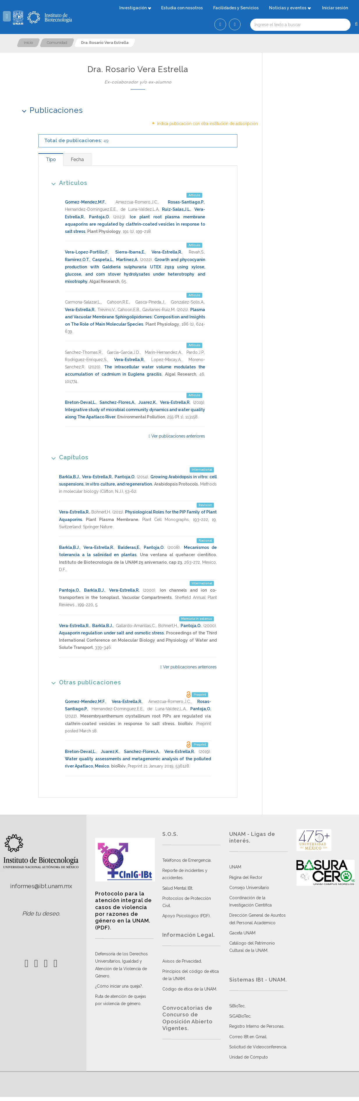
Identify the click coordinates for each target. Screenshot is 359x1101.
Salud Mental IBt (177, 888)
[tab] (50, 159)
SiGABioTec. (240, 1016)
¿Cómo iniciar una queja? (118, 986)
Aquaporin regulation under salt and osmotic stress (111, 633)
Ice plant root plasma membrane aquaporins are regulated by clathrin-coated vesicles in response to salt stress (135, 224)
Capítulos (67, 457)
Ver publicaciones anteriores (177, 436)
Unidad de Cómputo (248, 1057)
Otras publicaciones (84, 682)
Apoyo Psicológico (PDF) (186, 915)
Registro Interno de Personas (256, 1026)
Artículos (67, 182)
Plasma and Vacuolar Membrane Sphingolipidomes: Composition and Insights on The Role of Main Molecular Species (135, 316)
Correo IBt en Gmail (247, 1036)
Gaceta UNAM (242, 933)
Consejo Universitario (249, 887)
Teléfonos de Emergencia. (187, 860)
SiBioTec (237, 1006)
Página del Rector (245, 877)
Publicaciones (50, 110)
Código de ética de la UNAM (189, 989)
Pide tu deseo (40, 913)
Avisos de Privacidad (181, 961)
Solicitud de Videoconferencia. (258, 1047)
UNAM (235, 867)
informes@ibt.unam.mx (41, 886)
